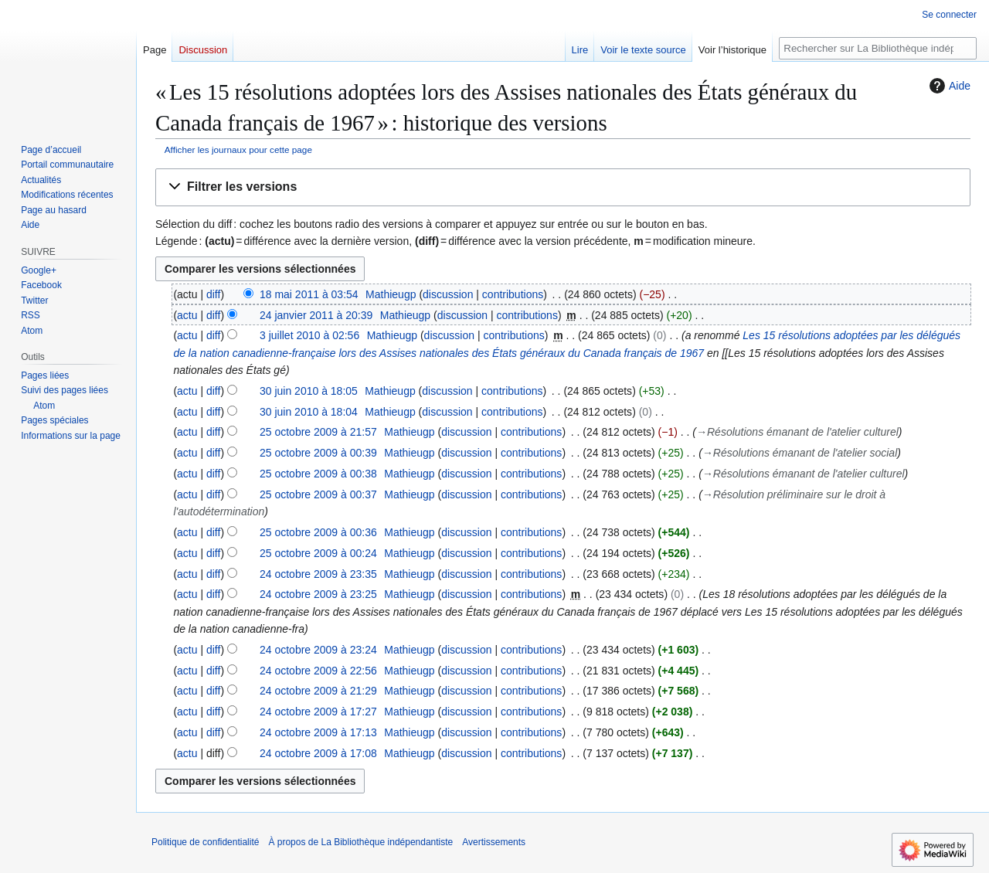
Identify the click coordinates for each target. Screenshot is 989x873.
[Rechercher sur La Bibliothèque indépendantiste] (878, 48)
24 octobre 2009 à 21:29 (318, 690)
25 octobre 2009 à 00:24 (318, 553)
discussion (448, 294)
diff (213, 294)
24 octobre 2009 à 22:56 (318, 670)
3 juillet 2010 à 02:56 (309, 335)
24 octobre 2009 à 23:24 (318, 650)
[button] (562, 187)
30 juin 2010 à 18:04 (309, 412)
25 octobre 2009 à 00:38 (318, 473)
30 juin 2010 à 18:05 (309, 391)
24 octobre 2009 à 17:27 (318, 711)
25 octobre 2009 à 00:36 (318, 532)
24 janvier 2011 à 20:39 (316, 315)
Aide (948, 85)
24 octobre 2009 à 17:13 (318, 732)
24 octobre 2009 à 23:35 (318, 574)
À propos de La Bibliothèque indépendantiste (360, 842)
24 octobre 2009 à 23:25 (318, 594)
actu (187, 315)
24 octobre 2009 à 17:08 (318, 753)
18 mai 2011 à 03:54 (309, 294)
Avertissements (493, 842)
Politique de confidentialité (205, 842)
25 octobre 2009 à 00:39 (318, 453)
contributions (512, 294)
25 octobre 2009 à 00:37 (318, 494)
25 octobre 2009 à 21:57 (318, 432)
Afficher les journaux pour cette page (238, 149)
